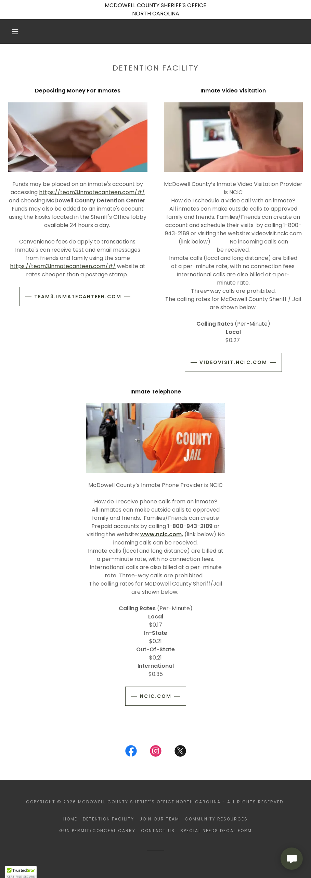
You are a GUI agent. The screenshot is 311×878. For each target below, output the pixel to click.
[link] (131, 752)
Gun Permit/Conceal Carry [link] (97, 830)
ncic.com (155, 696)
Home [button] (70, 819)
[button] (15, 31)
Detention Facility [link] (108, 819)
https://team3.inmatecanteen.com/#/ (92, 192)
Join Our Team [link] (159, 819)
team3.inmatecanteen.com (77, 296)
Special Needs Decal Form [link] (216, 830)
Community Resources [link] (216, 819)
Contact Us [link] (157, 830)
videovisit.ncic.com (233, 362)
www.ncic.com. (161, 534)
